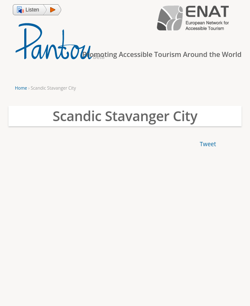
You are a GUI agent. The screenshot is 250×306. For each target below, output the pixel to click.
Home (21, 88)
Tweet (208, 144)
